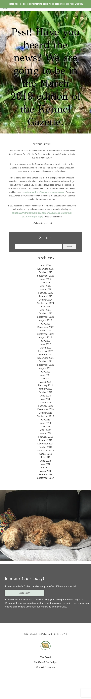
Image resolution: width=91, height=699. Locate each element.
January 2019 (45, 440)
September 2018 (45, 450)
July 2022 (45, 341)
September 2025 (45, 276)
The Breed (45, 657)
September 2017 (45, 478)
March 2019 (45, 433)
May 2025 (45, 282)
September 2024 (45, 303)
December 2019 (45, 409)
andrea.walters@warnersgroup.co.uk (44, 192)
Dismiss (79, 4)
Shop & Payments (45, 667)
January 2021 (45, 389)
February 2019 (45, 437)
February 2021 (45, 385)
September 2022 (45, 334)
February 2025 (45, 293)
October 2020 (45, 392)
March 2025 (45, 289)
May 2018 (45, 464)
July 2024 (45, 306)
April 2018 (45, 467)
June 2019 (45, 423)
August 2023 (45, 320)
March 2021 (45, 382)
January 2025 (45, 296)
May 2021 (45, 378)
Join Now (24, 592)
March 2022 (45, 348)
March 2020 (45, 402)
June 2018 (45, 461)
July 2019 (45, 419)
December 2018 (45, 443)
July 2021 (45, 371)
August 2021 (45, 368)
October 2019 (45, 413)
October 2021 (45, 361)
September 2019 (45, 416)
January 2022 (45, 354)
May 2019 (45, 426)
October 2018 (45, 447)
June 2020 (45, 395)
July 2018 (45, 457)
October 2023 (45, 313)
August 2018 (45, 454)
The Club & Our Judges (45, 662)
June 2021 (45, 375)
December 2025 (45, 269)
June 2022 (45, 344)
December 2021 (45, 358)
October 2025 (45, 272)
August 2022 (45, 337)
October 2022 (45, 330)
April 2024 (45, 310)
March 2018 (45, 471)
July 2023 (45, 324)
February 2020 (45, 406)
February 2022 (45, 351)
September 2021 (45, 365)
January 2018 (45, 474)
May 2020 (45, 399)
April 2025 (45, 286)
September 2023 (45, 317)
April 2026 (45, 265)
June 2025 (45, 279)
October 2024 (45, 300)
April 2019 (45, 430)
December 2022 (45, 327)
